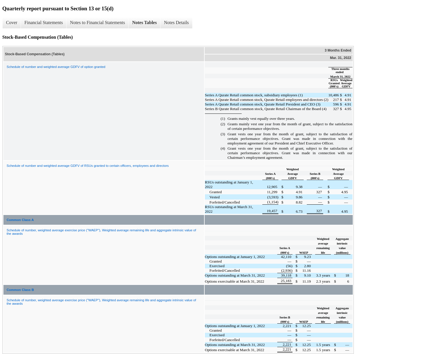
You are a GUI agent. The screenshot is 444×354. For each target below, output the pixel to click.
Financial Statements (43, 22)
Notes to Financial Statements (97, 22)
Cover (11, 22)
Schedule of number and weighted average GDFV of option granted (56, 67)
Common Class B (20, 290)
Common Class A (20, 220)
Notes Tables (144, 22)
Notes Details (176, 22)
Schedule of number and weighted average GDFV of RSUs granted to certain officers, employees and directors (88, 165)
